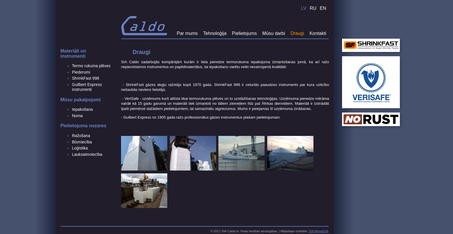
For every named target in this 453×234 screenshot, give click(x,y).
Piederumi (81, 72)
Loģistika (80, 148)
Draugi (297, 33)
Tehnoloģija (214, 33)
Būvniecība (82, 142)
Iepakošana (82, 109)
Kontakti (317, 33)
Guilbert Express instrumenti (87, 87)
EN (323, 8)
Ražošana (81, 135)
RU (313, 8)
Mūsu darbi (273, 33)
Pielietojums (244, 33)
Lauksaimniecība (87, 154)
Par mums (187, 33)
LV (303, 8)
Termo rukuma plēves (91, 65)
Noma (77, 115)
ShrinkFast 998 (85, 78)
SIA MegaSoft (318, 231)
